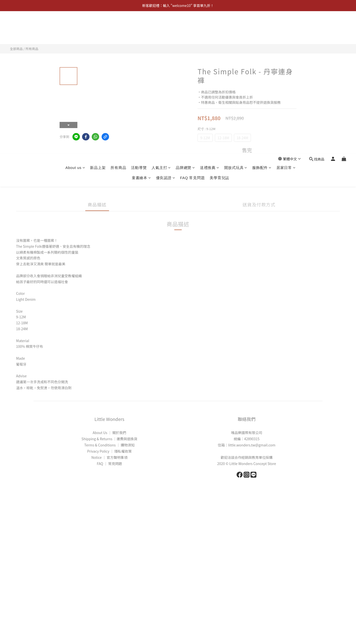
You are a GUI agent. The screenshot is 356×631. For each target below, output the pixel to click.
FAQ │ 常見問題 (109, 463)
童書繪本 (141, 35)
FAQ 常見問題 (192, 35)
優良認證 (165, 35)
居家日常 (286, 25)
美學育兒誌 (219, 35)
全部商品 (16, 48)
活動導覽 (139, 25)
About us (75, 25)
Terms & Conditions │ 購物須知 (109, 444)
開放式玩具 (235, 25)
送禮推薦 (209, 25)
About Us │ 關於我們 (109, 432)
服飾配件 (261, 25)
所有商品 (118, 25)
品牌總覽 (185, 25)
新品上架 (98, 25)
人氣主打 (161, 25)
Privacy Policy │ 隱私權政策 (109, 451)
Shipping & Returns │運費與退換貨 (109, 438)
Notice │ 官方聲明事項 (109, 457)
